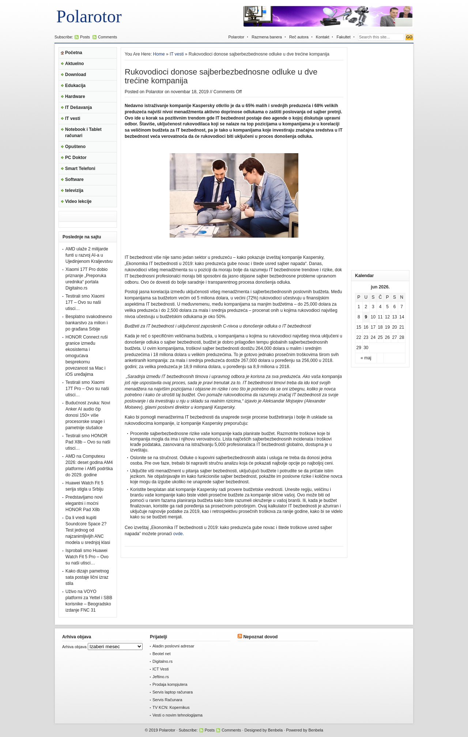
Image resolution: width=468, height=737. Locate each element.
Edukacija (75, 85)
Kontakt (322, 37)
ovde (178, 533)
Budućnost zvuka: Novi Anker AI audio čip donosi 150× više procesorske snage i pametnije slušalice (87, 415)
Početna (73, 52)
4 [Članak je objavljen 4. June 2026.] (380, 306)
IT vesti (72, 118)
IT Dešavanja (78, 107)
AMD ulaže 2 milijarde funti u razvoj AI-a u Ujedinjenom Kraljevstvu (89, 255)
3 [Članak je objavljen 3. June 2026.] (373, 306)
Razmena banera (267, 37)
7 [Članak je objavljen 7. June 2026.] (401, 306)
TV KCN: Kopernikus (170, 707)
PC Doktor (76, 157)
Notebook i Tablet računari (83, 132)
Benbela (275, 730)
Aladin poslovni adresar (173, 646)
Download (75, 74)
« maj (366, 357)
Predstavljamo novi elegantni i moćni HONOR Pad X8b (83, 503)
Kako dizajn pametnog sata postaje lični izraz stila (87, 577)
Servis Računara (167, 700)
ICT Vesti (160, 669)
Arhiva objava (74, 647)
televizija (74, 190)
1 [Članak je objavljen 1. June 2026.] (359, 306)
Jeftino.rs (160, 676)
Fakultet (343, 37)
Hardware (75, 96)
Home (159, 54)
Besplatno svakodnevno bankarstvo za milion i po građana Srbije (88, 323)
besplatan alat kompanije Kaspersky (182, 489)
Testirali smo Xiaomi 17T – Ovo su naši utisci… (85, 302)
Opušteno (75, 146)
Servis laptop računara (172, 692)
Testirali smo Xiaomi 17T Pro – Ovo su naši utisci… (87, 388)
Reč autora (299, 37)
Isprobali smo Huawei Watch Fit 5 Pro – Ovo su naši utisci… (87, 557)
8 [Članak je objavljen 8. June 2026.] (359, 317)
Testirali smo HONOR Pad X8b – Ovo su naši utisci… (87, 442)
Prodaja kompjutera (169, 684)
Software (74, 179)
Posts (85, 37)
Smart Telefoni (80, 168)
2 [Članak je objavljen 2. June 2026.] (366, 306)
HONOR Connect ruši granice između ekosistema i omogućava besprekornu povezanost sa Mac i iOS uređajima (86, 356)
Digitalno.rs (162, 661)
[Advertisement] (380, 157)
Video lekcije (78, 201)
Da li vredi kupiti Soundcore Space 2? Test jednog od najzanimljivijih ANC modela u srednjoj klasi (87, 530)
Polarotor (89, 16)
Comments (107, 37)
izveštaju (138, 450)
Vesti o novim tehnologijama (177, 715)
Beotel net (161, 653)
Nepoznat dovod (260, 636)
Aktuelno (74, 63)
